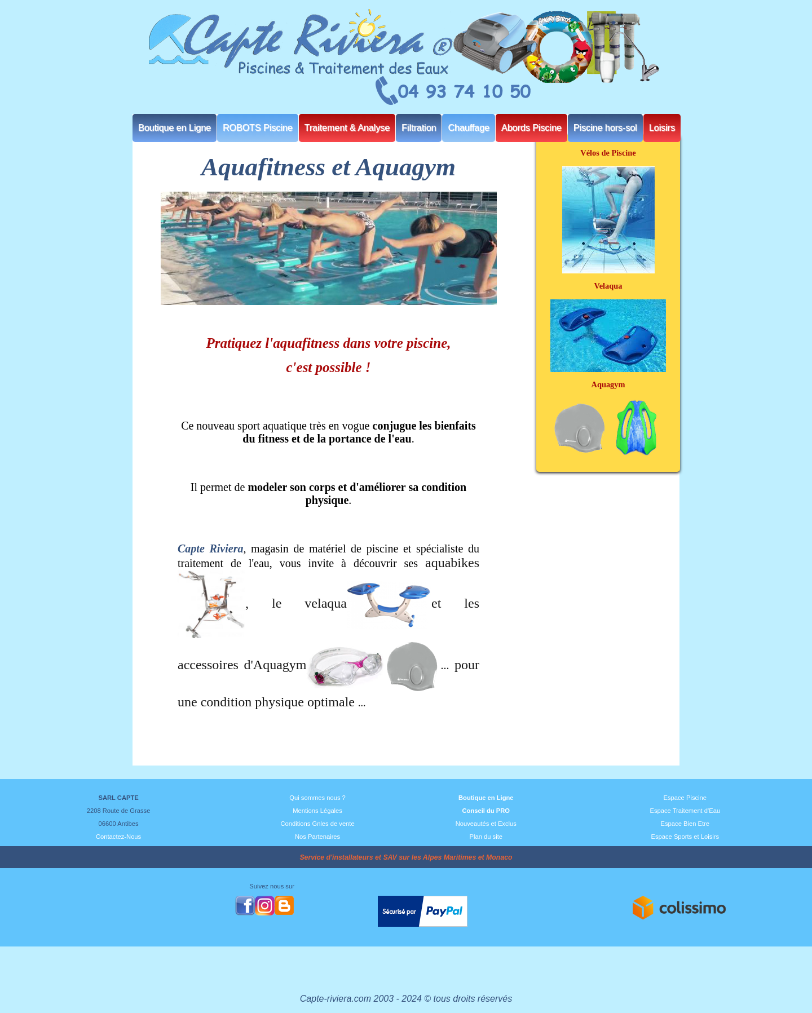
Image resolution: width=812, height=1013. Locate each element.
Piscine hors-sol (605, 127)
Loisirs (662, 127)
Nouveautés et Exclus (486, 823)
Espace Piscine (685, 797)
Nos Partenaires (317, 836)
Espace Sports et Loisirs (685, 836)
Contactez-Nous (118, 836)
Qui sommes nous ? (317, 797)
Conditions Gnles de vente (317, 823)
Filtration (418, 127)
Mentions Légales (317, 810)
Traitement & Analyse (347, 127)
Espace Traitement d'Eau (685, 810)
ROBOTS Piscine (258, 127)
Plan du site (486, 836)
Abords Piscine (531, 127)
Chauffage (468, 127)
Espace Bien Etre (685, 823)
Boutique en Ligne (174, 127)
